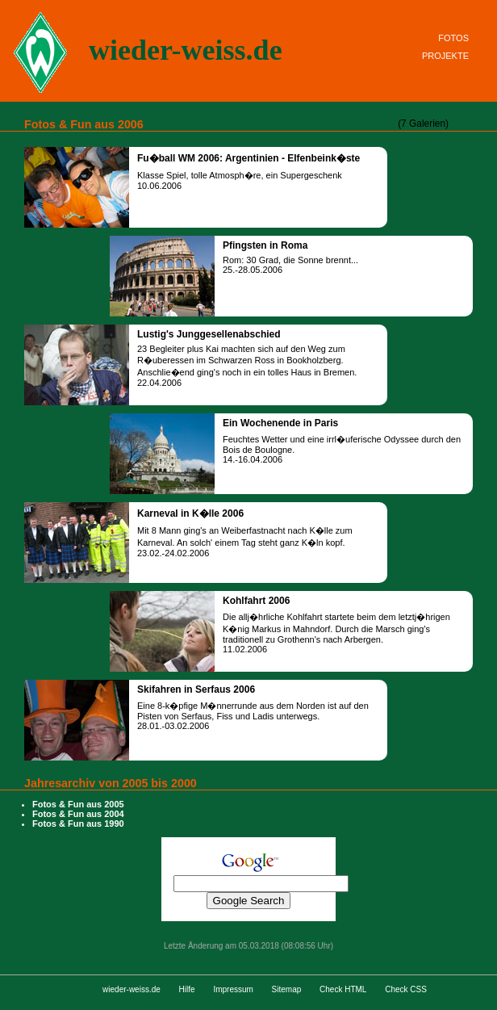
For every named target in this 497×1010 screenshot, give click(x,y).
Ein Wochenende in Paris (280, 423)
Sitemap (287, 989)
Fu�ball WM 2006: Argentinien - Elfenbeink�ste (248, 158)
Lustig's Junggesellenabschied (209, 334)
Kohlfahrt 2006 (256, 600)
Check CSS (406, 989)
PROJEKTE (445, 56)
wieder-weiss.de (185, 50)
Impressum (233, 989)
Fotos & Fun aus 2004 (78, 814)
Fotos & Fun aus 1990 (78, 823)
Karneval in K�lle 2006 (190, 513)
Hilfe (187, 989)
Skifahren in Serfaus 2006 (196, 689)
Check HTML (343, 989)
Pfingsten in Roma (265, 245)
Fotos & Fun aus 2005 (78, 804)
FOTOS (453, 38)
